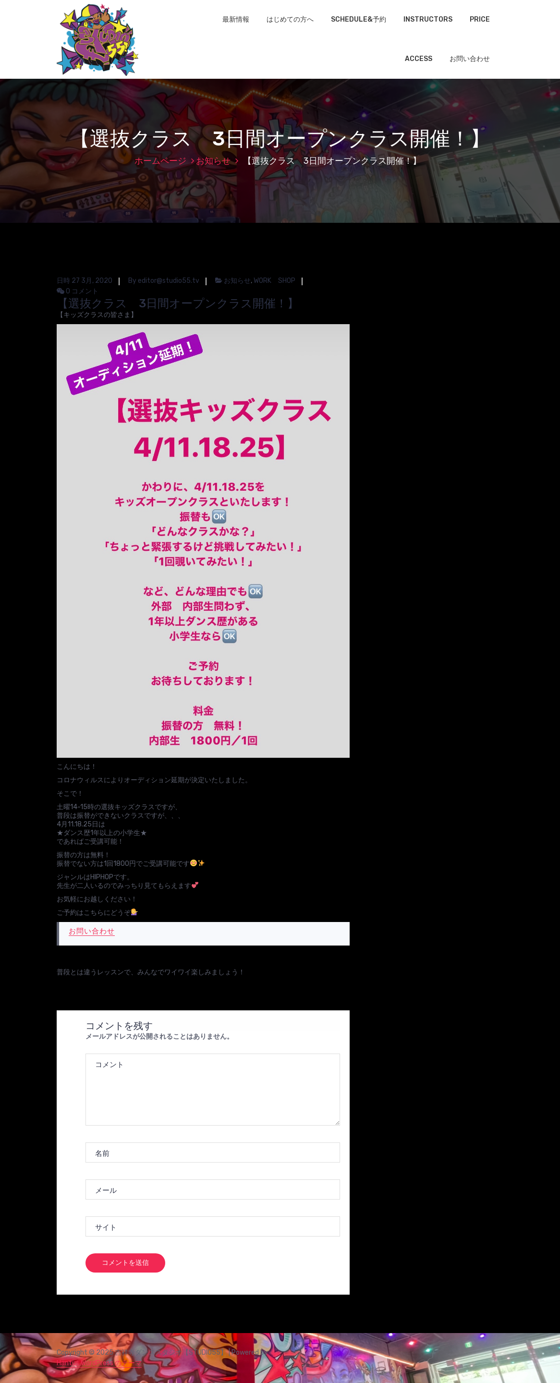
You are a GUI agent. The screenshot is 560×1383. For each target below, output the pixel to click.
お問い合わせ (470, 59)
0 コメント (77, 291)
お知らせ (213, 161)
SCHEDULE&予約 (358, 19)
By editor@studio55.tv (163, 281)
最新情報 (235, 19)
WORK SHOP (274, 281)
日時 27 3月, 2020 (84, 281)
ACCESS (418, 59)
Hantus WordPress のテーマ (99, 1363)
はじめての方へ (290, 19)
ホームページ (160, 161)
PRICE (480, 19)
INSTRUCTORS (427, 19)
